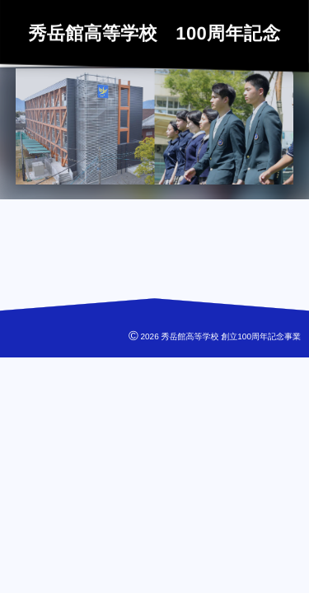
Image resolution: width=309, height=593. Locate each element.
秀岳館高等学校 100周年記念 (154, 33)
